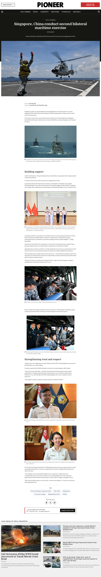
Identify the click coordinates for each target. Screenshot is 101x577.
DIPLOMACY (77, 11)
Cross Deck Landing (39, 494)
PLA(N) (65, 494)
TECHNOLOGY (66, 11)
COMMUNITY (44, 11)
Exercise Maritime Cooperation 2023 (41, 491)
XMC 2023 (57, 491)
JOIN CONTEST (7, 4)
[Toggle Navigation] (2, 12)
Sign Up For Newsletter (90, 4)
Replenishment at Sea (54, 494)
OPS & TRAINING (25, 11)
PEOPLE (35, 11)
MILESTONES (55, 11)
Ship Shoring (66, 491)
